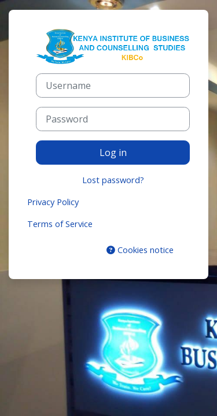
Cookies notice (140, 249)
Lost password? (113, 179)
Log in (113, 152)
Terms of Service (60, 223)
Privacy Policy (53, 201)
